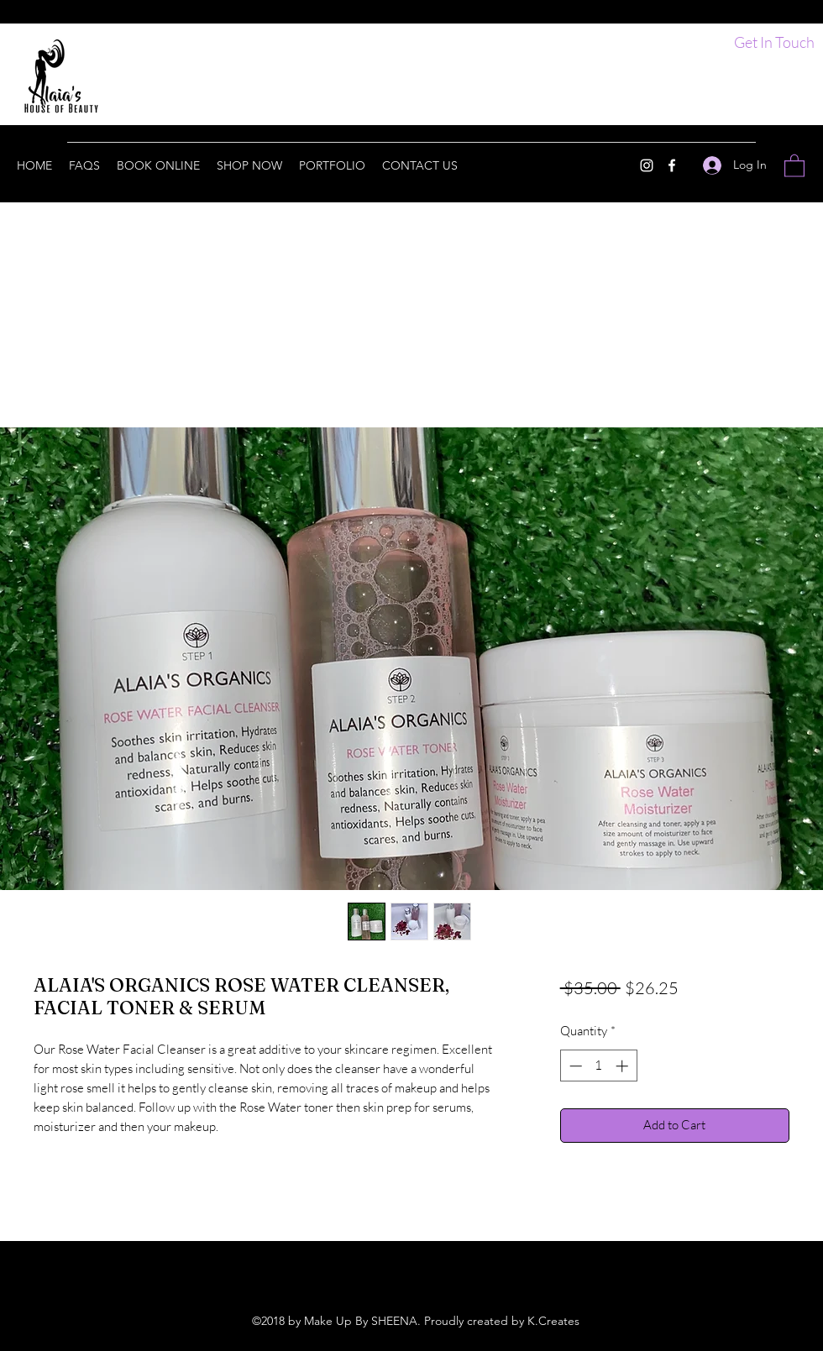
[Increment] (623, 1065)
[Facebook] (671, 165)
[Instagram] (646, 165)
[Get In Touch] (774, 43)
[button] (794, 165)
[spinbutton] (598, 1065)
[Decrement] (574, 1065)
